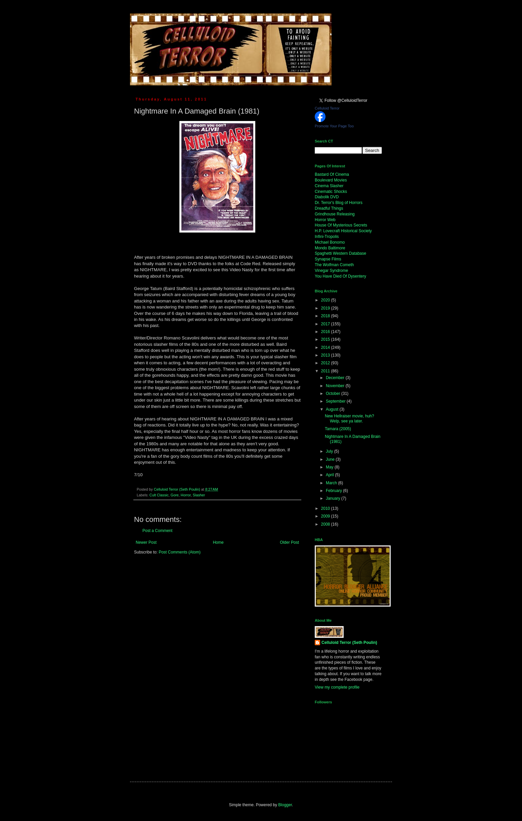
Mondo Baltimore (330, 248)
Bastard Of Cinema (332, 174)
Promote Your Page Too (334, 126)
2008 (326, 524)
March (332, 483)
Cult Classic (159, 495)
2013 (326, 355)
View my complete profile (337, 687)
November (336, 385)
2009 (326, 516)
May (330, 467)
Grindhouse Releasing (335, 214)
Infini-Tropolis (327, 236)
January (333, 498)
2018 (326, 316)
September (336, 401)
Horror (186, 495)
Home (218, 542)
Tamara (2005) (338, 428)
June (331, 459)
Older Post (289, 542)
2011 (326, 371)
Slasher (199, 495)
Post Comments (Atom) (180, 552)
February (334, 490)
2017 (326, 324)
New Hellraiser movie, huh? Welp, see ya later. (349, 418)
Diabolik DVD (327, 197)
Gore (175, 495)
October (333, 393)
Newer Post (146, 542)
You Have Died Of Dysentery (340, 276)
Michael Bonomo (330, 242)
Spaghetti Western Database (340, 253)
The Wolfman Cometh (334, 264)
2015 (326, 339)
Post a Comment (157, 530)
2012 (326, 363)
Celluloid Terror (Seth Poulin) (349, 642)
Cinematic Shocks (331, 191)
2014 (326, 347)
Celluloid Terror (327, 108)
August (333, 409)
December (336, 377)
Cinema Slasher (329, 185)
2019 (326, 308)
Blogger (285, 805)
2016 (326, 331)
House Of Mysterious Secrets (341, 225)
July (330, 451)
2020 (326, 300)
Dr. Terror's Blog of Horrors (338, 202)
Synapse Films (328, 259)
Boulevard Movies (331, 180)
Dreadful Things (329, 208)
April (330, 475)
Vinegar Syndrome (331, 270)
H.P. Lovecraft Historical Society (343, 231)
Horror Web (325, 219)
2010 (326, 508)
